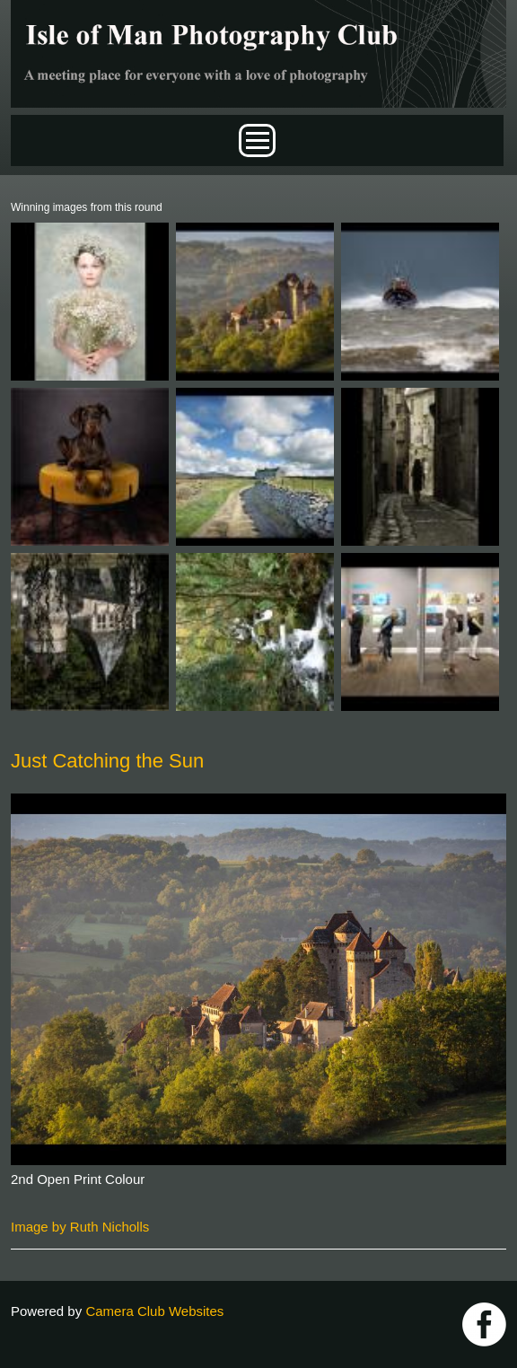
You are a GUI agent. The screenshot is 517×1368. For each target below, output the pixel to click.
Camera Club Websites (154, 1311)
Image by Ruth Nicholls (80, 1226)
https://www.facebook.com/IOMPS (484, 1324)
